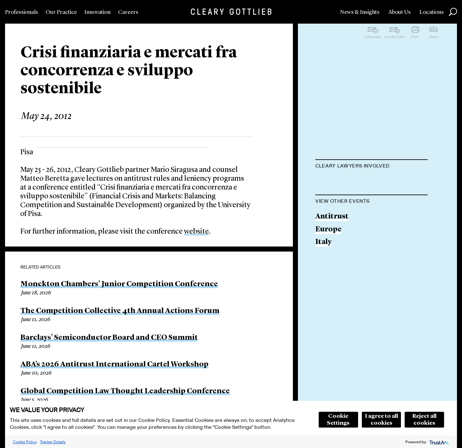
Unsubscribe (395, 37)
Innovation (97, 12)
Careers (128, 12)
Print (415, 37)
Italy (323, 274)
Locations (431, 12)
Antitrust (332, 248)
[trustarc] (438, 442)
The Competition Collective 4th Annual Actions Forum (120, 311)
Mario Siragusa (341, 181)
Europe (328, 261)
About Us (399, 12)
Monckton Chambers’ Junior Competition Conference (119, 284)
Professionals (21, 12)
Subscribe (373, 37)
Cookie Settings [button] (338, 419)
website (196, 231)
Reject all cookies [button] (424, 419)
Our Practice (61, 12)
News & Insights (359, 12)
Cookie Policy (25, 441)
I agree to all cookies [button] (381, 419)
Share (433, 37)
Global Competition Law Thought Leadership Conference (125, 391)
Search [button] (453, 12)
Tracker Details (53, 441)
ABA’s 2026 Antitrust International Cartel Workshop (114, 364)
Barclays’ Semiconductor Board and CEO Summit (109, 338)
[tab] (371, 166)
